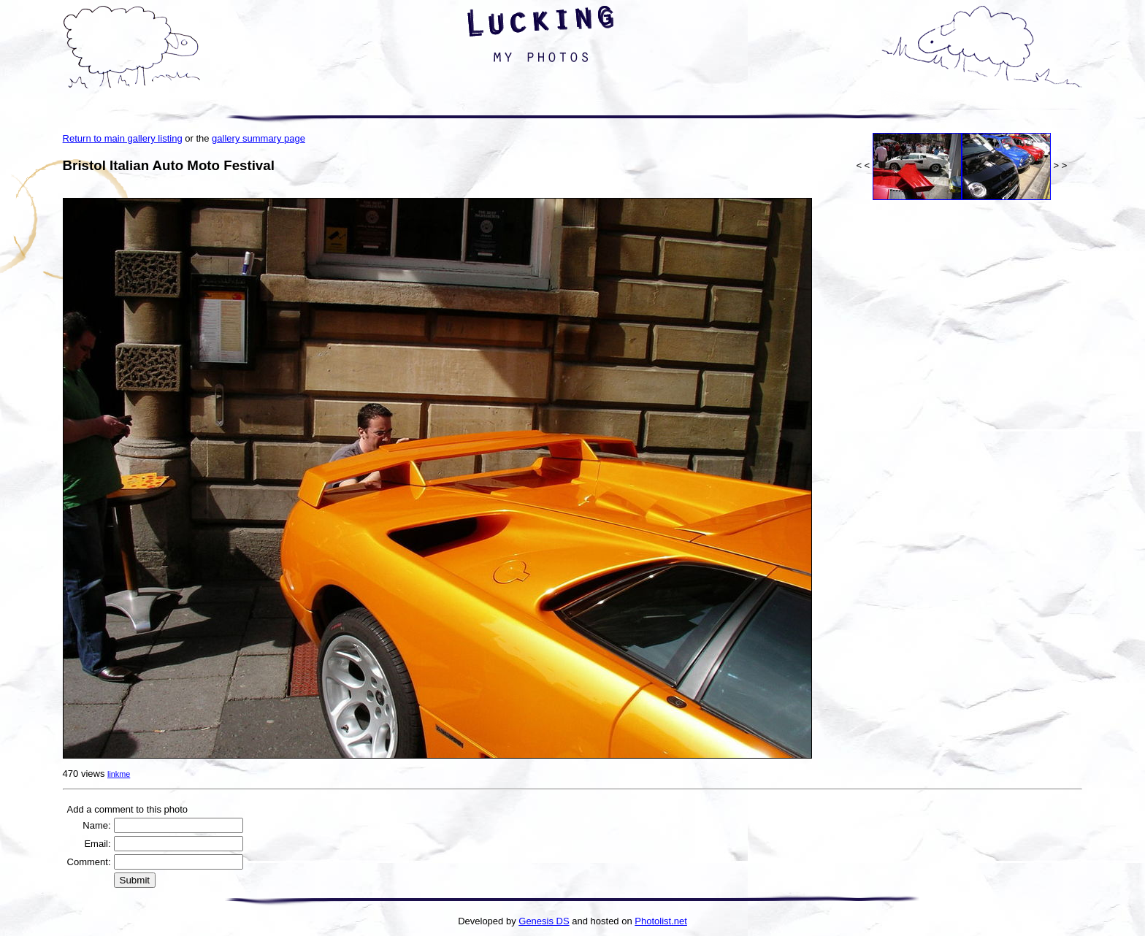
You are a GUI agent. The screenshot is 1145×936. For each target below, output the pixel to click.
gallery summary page (258, 138)
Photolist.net (661, 921)
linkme (118, 774)
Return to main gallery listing (123, 138)
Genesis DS (543, 921)
